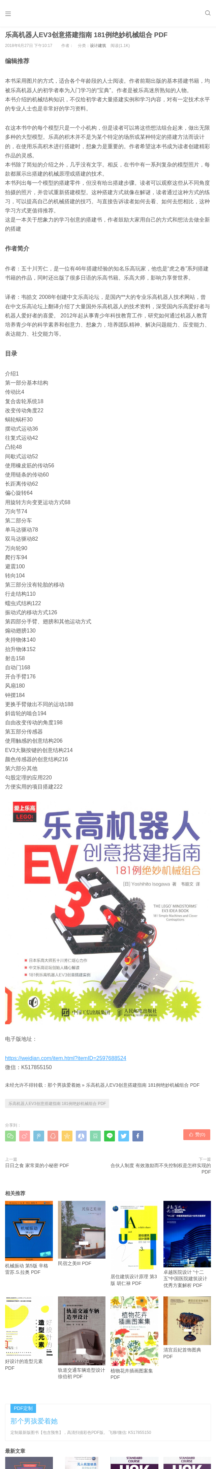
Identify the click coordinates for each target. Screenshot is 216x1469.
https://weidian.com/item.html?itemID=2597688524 (65, 1061)
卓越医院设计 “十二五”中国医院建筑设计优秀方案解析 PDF (187, 1247)
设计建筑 (98, 48)
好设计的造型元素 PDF (29, 1336)
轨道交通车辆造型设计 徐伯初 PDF (82, 1341)
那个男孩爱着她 (64, 1088)
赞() (197, 1138)
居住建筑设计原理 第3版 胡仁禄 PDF (134, 1246)
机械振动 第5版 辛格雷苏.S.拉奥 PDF (29, 1241)
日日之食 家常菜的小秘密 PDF (37, 1168)
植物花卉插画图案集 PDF (134, 1341)
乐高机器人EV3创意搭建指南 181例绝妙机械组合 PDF (143, 1088)
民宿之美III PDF (82, 1236)
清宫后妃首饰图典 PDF (187, 1330)
